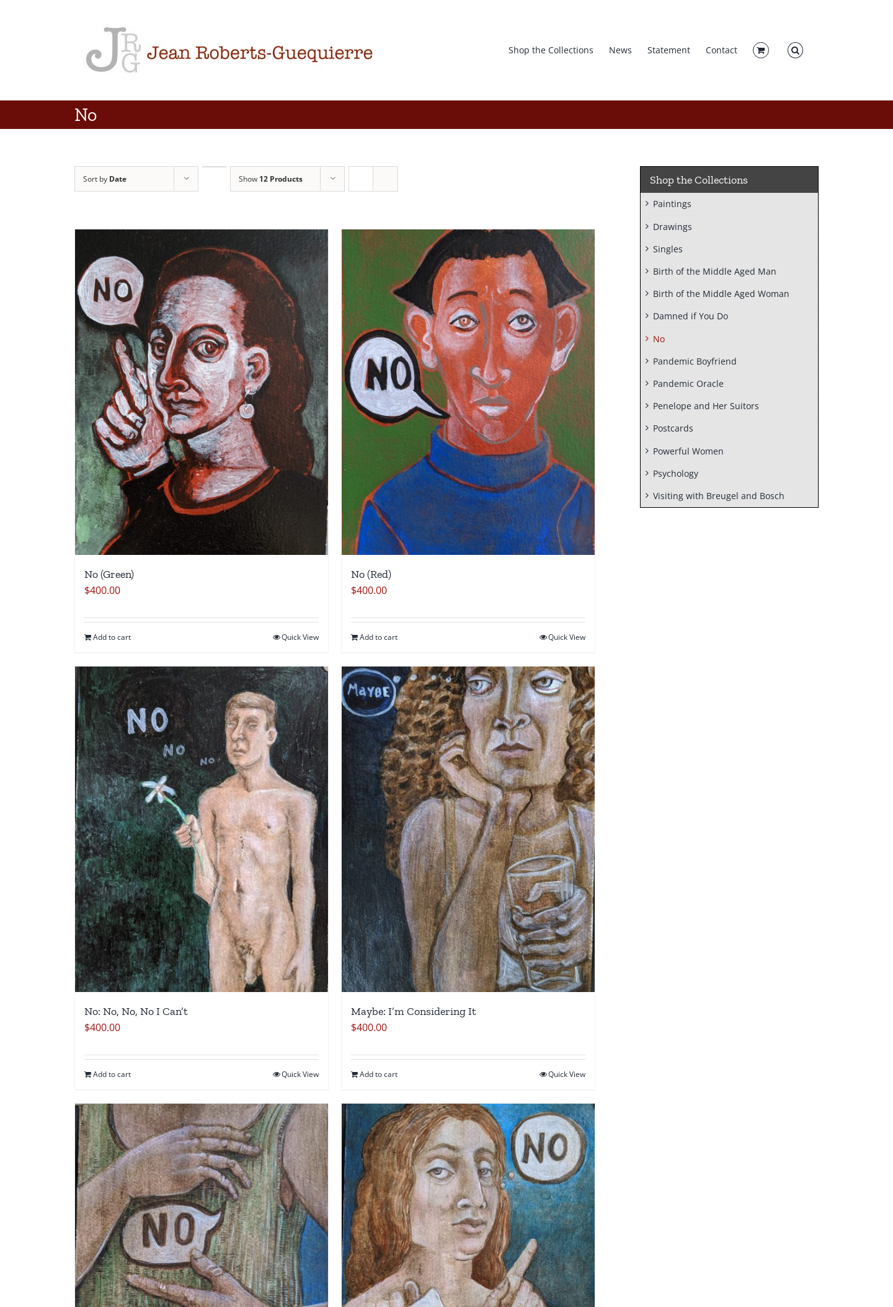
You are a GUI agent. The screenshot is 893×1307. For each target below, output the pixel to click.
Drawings (672, 227)
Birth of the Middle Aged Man (714, 271)
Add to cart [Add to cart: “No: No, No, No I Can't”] (112, 1074)
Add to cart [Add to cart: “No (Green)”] (112, 637)
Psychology (675, 473)
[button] (795, 50)
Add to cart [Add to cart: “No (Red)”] (379, 637)
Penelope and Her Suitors (706, 406)
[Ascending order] (214, 166)
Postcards (673, 428)
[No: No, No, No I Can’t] (201, 829)
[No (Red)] (468, 392)
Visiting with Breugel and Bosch (718, 496)
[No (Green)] (201, 392)
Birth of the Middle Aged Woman (721, 293)
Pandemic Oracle (688, 383)
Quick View (300, 637)
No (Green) (109, 574)
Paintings (672, 204)
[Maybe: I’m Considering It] (468, 829)
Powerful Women (688, 451)
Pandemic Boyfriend (695, 361)
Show (271, 179)
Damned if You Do (690, 316)
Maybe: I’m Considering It (413, 1011)
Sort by (105, 179)
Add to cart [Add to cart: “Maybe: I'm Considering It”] (379, 1074)
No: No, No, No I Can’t (136, 1011)
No (659, 339)
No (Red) (371, 574)
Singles (668, 249)
